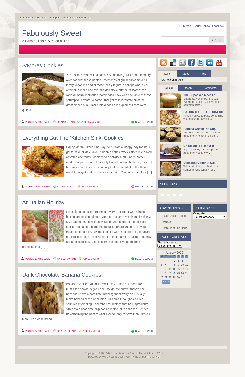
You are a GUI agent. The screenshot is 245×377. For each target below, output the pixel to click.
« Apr (166, 281)
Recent (188, 88)
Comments (210, 88)
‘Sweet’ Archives (166, 242)
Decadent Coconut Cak (199, 162)
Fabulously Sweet (51, 33)
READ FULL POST (144, 122)
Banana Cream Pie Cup (199, 129)
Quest (120, 356)
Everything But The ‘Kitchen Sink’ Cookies (73, 138)
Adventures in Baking (33, 17)
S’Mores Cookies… (45, 65)
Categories (199, 213)
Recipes (55, 17)
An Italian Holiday (43, 202)
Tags (203, 73)
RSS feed (185, 25)
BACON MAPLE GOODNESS (203, 112)
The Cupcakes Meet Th (199, 95)
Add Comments (90, 122)
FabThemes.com (151, 356)
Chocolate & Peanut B (198, 145)
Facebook (218, 25)
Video (185, 73)
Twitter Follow (201, 25)
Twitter (168, 73)
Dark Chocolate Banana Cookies (61, 275)
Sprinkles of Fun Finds (77, 17)
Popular (168, 88)
